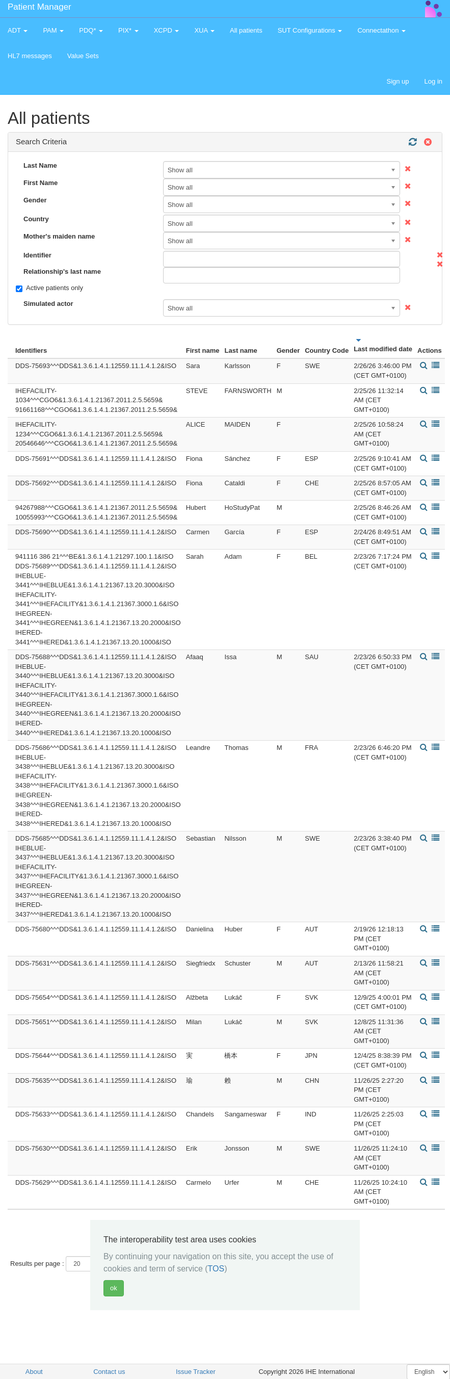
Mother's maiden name (59, 236)
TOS (216, 1268)
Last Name (40, 165)
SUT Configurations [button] (310, 30)
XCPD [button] (166, 30)
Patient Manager (39, 7)
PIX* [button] (128, 30)
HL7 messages (30, 56)
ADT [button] (18, 30)
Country (36, 219)
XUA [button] (204, 30)
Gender (35, 200)
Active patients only (49, 288)
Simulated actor (48, 303)
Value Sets (83, 56)
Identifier (37, 255)
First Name (40, 183)
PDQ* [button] (91, 30)
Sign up (397, 81)
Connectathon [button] (381, 30)
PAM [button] (53, 30)
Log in (433, 81)
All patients (246, 30)
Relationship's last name (62, 271)
